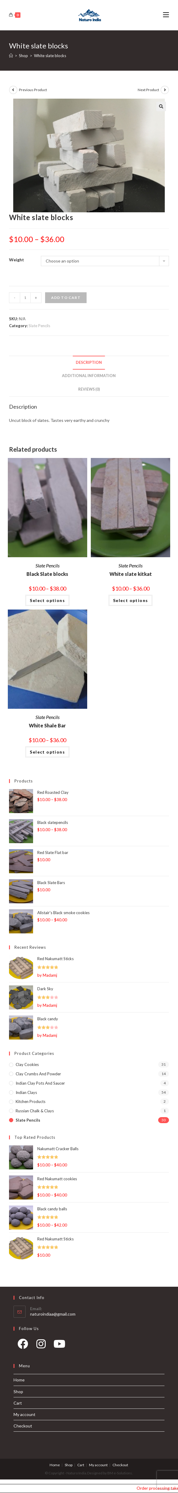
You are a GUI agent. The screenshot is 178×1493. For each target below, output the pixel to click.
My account (24, 1414)
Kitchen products (30, 1101)
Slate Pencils (39, 325)
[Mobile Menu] (166, 15)
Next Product (148, 90)
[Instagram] (41, 1346)
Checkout (23, 1425)
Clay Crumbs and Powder (38, 1073)
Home (19, 1379)
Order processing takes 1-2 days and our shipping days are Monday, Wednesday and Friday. (160, 1488)
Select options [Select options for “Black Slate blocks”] (47, 600)
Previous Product (33, 90)
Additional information (89, 375)
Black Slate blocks (47, 574)
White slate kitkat (130, 574)
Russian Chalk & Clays (35, 1110)
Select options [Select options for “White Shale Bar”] (47, 751)
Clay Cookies (27, 1064)
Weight (16, 259)
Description (89, 362)
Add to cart (66, 297)
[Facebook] (22, 1346)
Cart (18, 1402)
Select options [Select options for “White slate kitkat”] (130, 600)
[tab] (89, 363)
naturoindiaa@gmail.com (52, 1313)
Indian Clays (26, 1092)
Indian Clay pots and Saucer (40, 1083)
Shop (18, 1391)
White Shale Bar (47, 725)
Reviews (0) (89, 389)
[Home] (11, 55)
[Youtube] (59, 1346)
